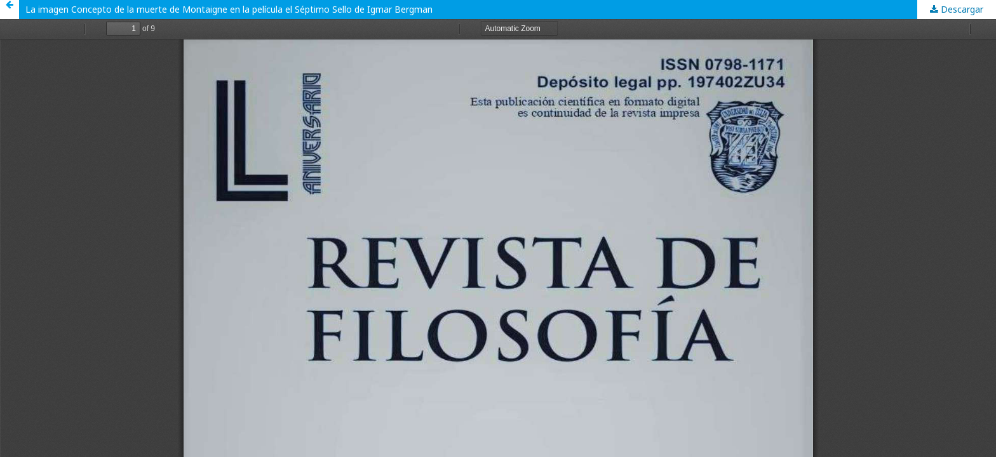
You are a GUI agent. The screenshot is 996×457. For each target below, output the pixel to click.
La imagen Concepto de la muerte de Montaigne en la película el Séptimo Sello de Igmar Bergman (229, 9)
